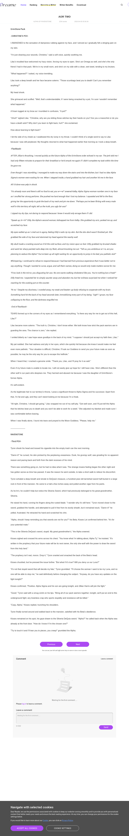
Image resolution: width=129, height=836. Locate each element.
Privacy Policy (67, 820)
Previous (51, 644)
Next (78, 644)
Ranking (33, 5)
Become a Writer (48, 5)
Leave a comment (107, 659)
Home (23, 5)
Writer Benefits (66, 5)
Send (106, 727)
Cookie (45, 820)
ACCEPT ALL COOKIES (27, 828)
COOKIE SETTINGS (62, 828)
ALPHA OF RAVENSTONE (42, 21)
